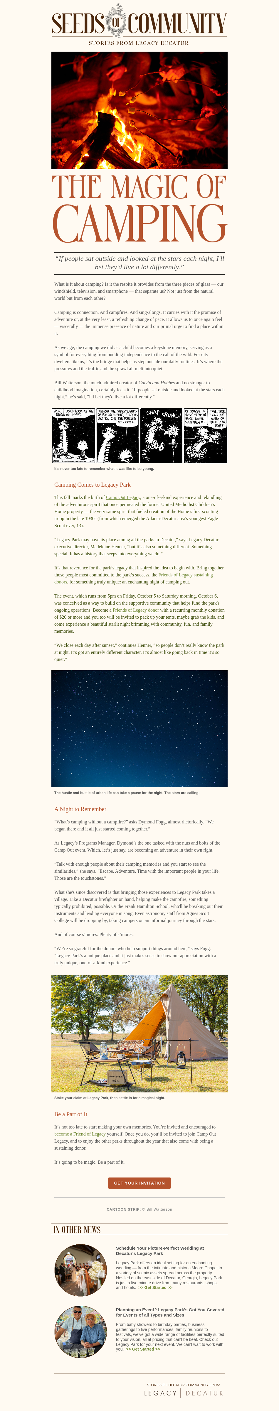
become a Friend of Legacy (80, 1133)
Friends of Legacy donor (136, 610)
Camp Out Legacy (123, 497)
